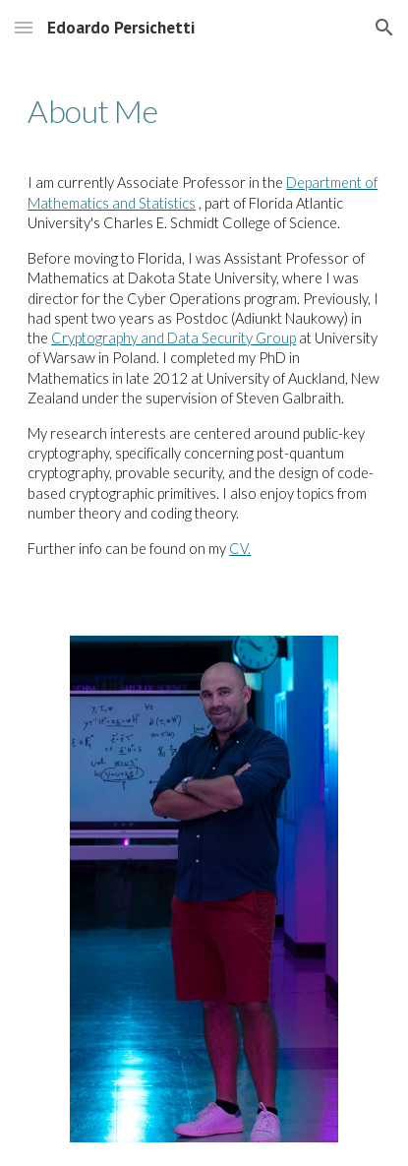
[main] (204, 111)
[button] (23, 27)
